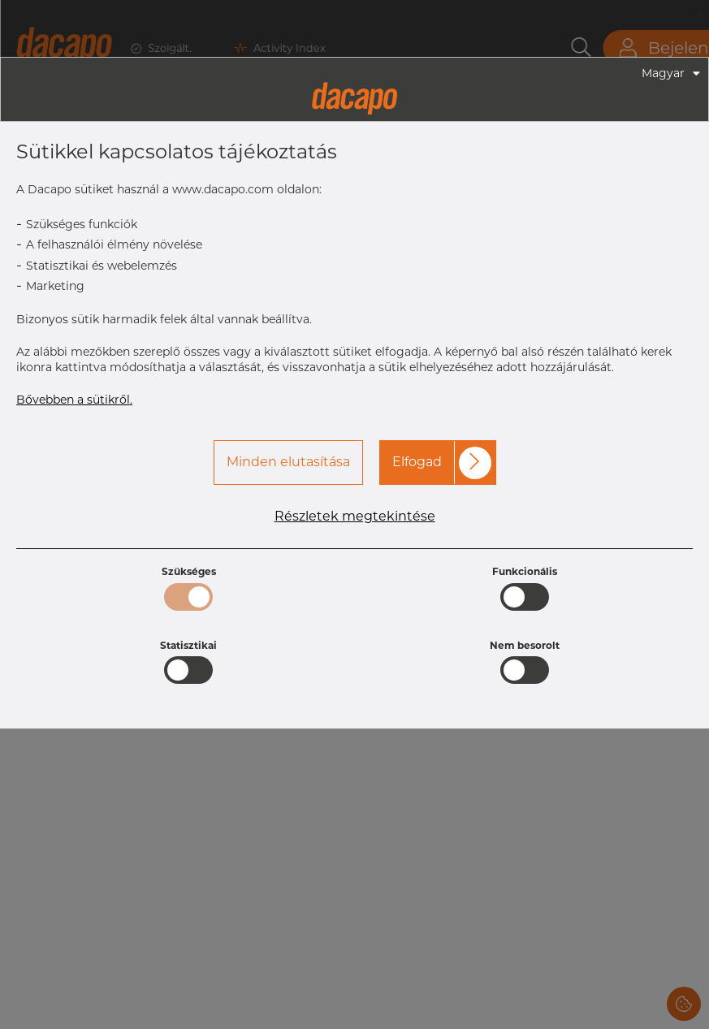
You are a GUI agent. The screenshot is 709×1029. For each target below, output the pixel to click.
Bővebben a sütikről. (74, 399)
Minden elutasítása (288, 461)
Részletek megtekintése (355, 516)
